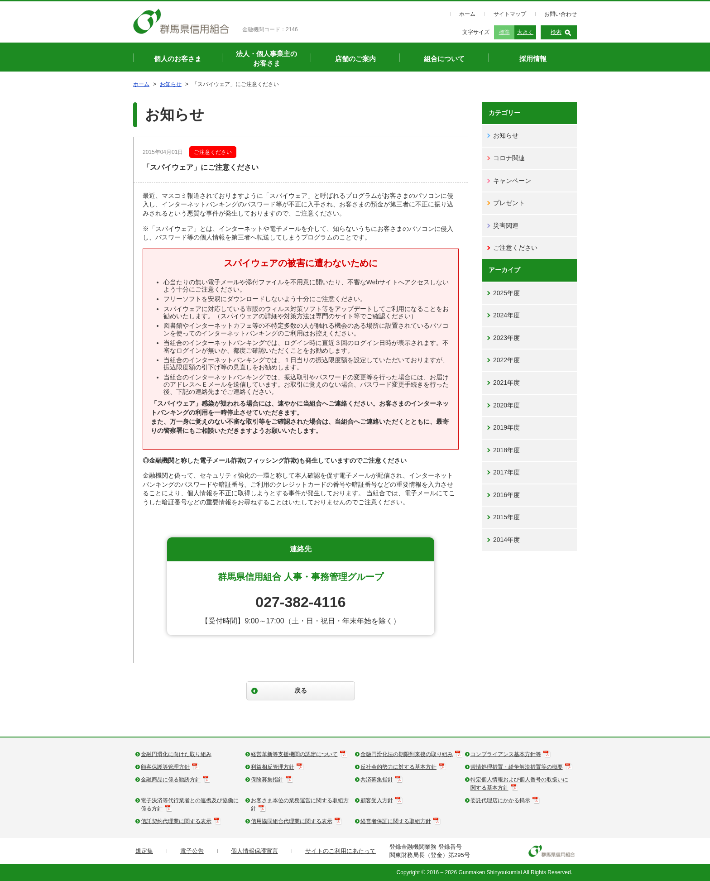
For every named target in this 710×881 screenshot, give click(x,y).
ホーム (467, 14)
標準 (504, 32)
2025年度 (506, 293)
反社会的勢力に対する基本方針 (398, 767)
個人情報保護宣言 (254, 850)
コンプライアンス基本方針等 (505, 754)
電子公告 (192, 850)
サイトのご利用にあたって (340, 850)
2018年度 (506, 450)
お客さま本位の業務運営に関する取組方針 (300, 804)
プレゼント (509, 202)
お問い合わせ (560, 14)
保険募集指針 (267, 779)
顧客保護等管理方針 (165, 767)
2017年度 (506, 472)
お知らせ (171, 84)
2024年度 (506, 315)
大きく (525, 32)
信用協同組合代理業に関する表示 (291, 821)
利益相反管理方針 (272, 767)
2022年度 (506, 360)
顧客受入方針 (376, 800)
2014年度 (506, 539)
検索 (556, 32)
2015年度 (506, 517)
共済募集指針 (376, 779)
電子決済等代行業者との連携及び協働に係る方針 (190, 804)
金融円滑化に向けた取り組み (176, 754)
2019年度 (506, 427)
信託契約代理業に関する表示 (176, 821)
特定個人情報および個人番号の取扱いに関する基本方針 (519, 783)
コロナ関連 (509, 158)
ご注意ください (515, 247)
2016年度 (506, 494)
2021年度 (506, 382)
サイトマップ (510, 14)
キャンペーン (512, 180)
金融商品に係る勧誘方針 (171, 779)
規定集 (144, 850)
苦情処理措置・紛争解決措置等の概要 (516, 767)
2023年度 (506, 337)
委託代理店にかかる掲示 (500, 800)
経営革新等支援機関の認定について (294, 754)
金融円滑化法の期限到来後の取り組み (406, 754)
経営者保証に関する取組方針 (395, 821)
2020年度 (506, 405)
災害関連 (505, 225)
